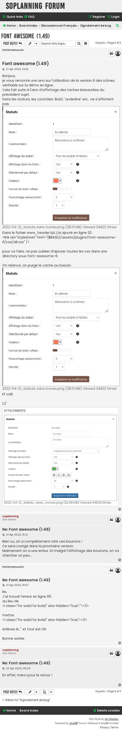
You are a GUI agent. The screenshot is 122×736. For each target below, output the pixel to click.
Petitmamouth (13, 50)
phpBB (73, 723)
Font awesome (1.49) (25, 36)
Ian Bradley (112, 719)
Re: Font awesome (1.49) (26, 529)
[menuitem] (29, 17)
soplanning (10, 516)
